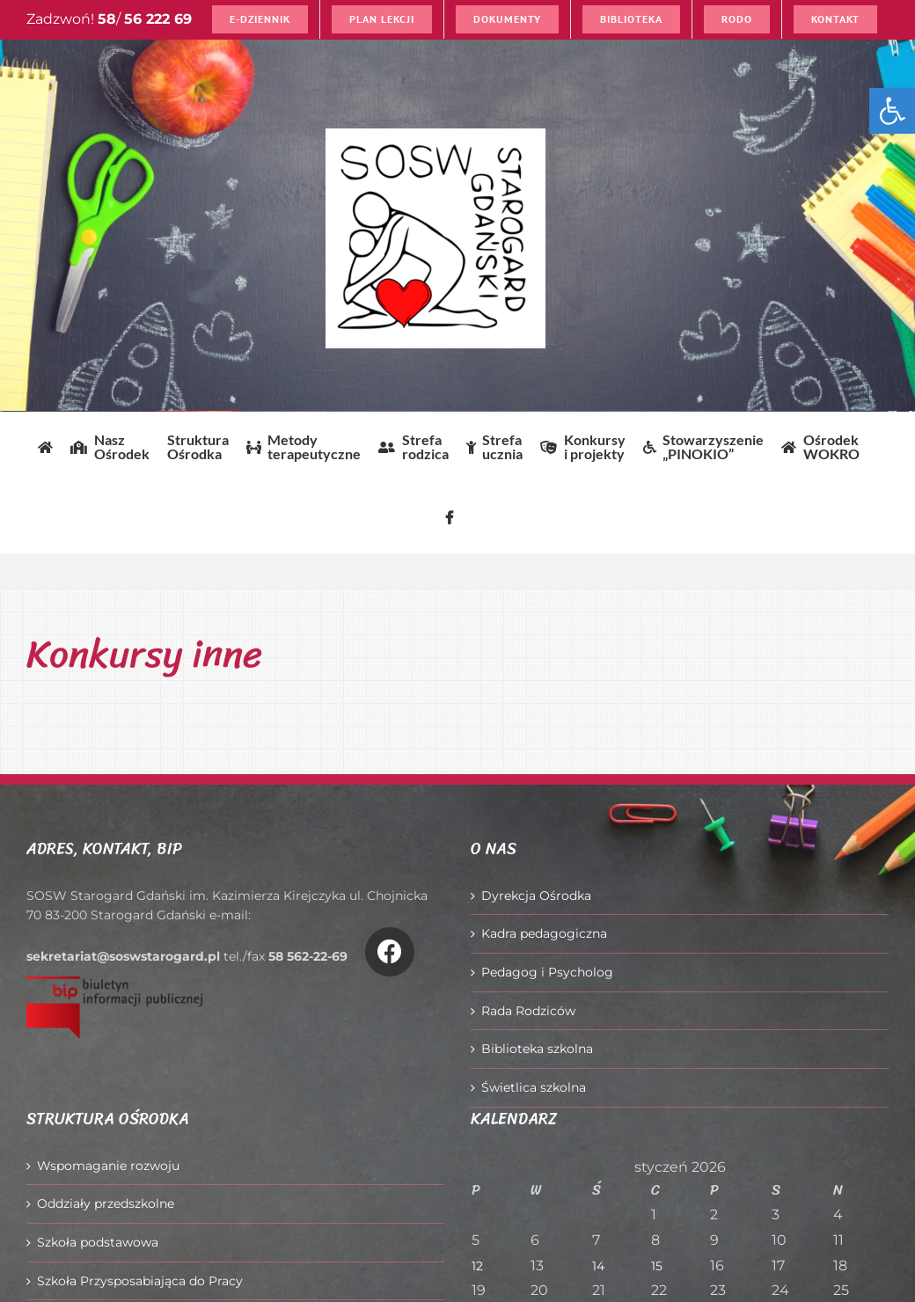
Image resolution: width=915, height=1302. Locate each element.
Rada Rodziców (528, 1011)
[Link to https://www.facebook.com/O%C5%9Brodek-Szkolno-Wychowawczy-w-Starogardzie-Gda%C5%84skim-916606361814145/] (389, 951)
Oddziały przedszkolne (105, 1203)
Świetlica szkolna (533, 1087)
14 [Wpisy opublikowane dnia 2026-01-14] (598, 1266)
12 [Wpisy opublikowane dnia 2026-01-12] (477, 1266)
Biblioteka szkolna (537, 1049)
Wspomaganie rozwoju (108, 1166)
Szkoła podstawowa (97, 1242)
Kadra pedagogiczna (544, 933)
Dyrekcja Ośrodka (536, 896)
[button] (892, 111)
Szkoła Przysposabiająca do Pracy (140, 1281)
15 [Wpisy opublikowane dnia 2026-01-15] (656, 1266)
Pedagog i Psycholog (547, 972)
